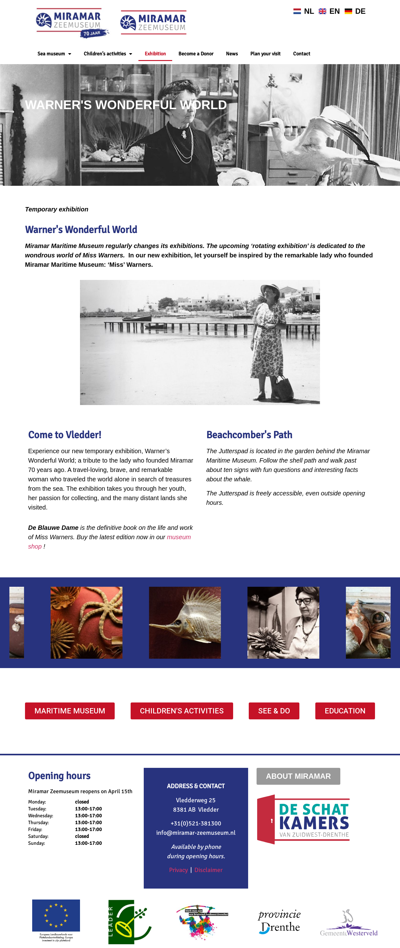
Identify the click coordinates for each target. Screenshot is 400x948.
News (232, 54)
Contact (301, 54)
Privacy (178, 870)
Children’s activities (108, 53)
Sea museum (54, 53)
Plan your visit (265, 54)
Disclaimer (208, 870)
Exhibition (155, 54)
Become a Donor (195, 54)
